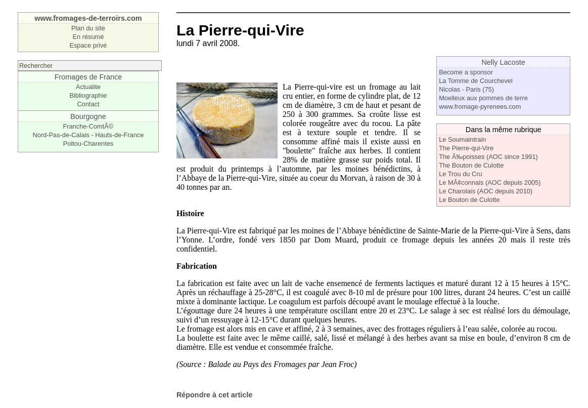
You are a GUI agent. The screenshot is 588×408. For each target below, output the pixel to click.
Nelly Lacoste (503, 62)
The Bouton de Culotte (471, 165)
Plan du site (88, 28)
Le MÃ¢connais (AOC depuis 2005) (489, 182)
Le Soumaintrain (462, 139)
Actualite (88, 87)
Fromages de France (88, 77)
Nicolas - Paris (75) (466, 89)
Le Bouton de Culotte (469, 199)
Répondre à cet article (214, 395)
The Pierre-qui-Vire (466, 148)
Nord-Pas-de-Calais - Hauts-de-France (88, 135)
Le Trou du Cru (460, 174)
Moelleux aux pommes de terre (483, 98)
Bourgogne (88, 116)
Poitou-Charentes (88, 143)
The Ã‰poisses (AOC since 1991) (488, 156)
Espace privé (88, 45)
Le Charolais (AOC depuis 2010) (485, 191)
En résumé (88, 36)
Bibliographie (88, 95)
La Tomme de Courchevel (476, 81)
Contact (88, 104)
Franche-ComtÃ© (88, 126)
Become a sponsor (466, 72)
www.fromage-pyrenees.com (480, 106)
